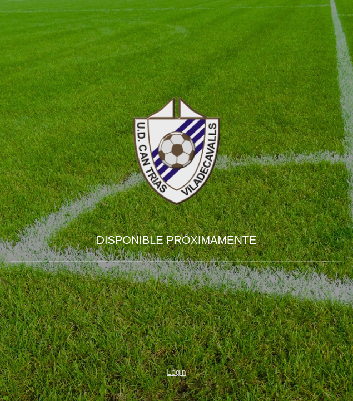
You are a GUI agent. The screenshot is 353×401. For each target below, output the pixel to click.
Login (176, 372)
